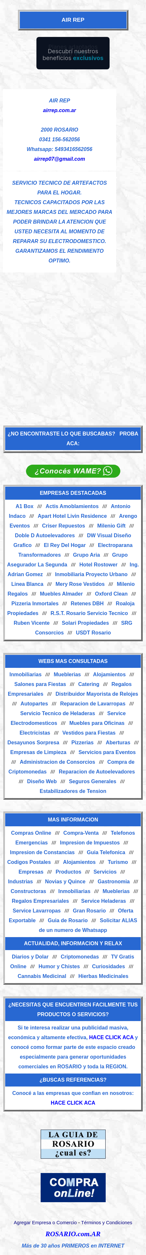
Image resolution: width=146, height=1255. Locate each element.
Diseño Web (42, 781)
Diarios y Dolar (30, 956)
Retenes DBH (87, 603)
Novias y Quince (65, 881)
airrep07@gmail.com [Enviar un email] (59, 159)
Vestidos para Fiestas (89, 733)
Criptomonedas (80, 956)
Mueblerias (67, 674)
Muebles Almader (61, 594)
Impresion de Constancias (42, 852)
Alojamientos (109, 674)
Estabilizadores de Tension (73, 791)
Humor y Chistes (59, 966)
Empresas (31, 872)
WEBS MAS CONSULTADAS (73, 661)
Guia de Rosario (68, 920)
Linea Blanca (27, 584)
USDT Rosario (93, 632)
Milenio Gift (111, 526)
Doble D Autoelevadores (45, 535)
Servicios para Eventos (107, 752)
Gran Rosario (89, 910)
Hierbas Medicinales (103, 976)
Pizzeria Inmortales (35, 603)
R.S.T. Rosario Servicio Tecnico (89, 613)
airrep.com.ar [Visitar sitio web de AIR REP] (59, 110)
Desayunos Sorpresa (33, 742)
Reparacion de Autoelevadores (97, 771)
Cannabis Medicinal (42, 976)
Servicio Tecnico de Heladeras (57, 713)
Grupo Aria (86, 555)
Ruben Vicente (32, 623)
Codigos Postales (29, 862)
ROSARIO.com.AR (73, 1234)
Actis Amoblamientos (72, 506)
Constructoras (28, 891)
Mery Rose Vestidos (80, 584)
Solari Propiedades (85, 623)
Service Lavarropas (37, 910)
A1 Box (24, 506)
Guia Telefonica (106, 852)
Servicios (104, 872)
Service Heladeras (103, 901)
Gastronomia (114, 881)
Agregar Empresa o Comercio (45, 1222)
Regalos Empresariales (40, 901)
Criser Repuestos (63, 526)
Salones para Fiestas (40, 684)
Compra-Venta (81, 833)
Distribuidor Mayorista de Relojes (97, 694)
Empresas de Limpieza (38, 752)
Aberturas (118, 742)
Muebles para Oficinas (97, 723)
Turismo (118, 862)
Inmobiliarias (25, 674)
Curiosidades (108, 966)
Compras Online (31, 833)
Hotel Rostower (98, 564)
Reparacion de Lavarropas (93, 703)
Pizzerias (82, 742)
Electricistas (35, 733)
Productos (68, 872)
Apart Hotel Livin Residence (72, 516)
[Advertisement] (73, 345)
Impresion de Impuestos (90, 842)
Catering (89, 684)
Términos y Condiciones (106, 1222)
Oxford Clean (111, 594)
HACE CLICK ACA (111, 1037)
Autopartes (34, 703)
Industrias (20, 881)
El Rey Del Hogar (65, 545)
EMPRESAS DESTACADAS (73, 493)
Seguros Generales (92, 781)
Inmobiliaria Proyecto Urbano (91, 574)
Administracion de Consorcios (57, 762)
